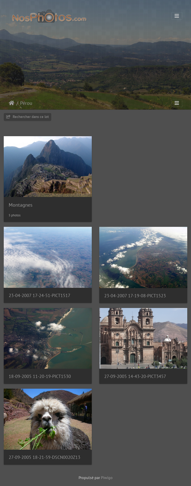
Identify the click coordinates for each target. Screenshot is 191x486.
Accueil (11, 103)
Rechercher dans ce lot (27, 116)
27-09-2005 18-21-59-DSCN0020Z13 (44, 457)
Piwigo (107, 477)
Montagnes (20, 205)
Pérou (26, 103)
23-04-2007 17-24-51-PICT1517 (39, 295)
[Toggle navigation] (176, 16)
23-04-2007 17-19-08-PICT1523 (135, 295)
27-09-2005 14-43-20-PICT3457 (135, 376)
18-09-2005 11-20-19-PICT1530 (40, 376)
